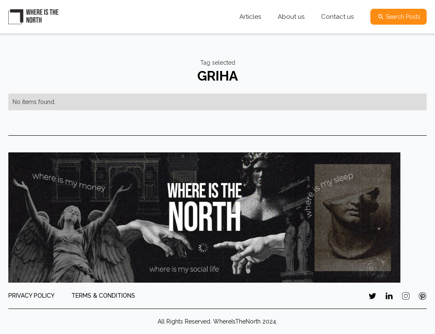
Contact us (337, 16)
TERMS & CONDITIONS (103, 295)
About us (291, 16)
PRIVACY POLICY (31, 295)
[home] (33, 16)
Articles (250, 16)
